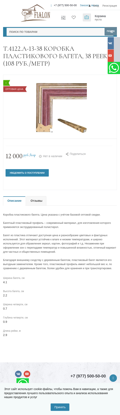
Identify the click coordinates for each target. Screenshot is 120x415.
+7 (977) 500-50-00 (65, 5)
